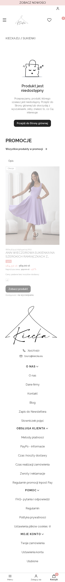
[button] (4, 20)
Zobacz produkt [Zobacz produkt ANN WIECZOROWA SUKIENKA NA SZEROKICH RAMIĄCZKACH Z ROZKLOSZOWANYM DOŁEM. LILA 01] (18, 289)
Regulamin (32, 508)
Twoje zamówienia (33, 543)
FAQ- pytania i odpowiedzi (32, 499)
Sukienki (29, 38)
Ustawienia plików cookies (31, 526)
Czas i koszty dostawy (32, 455)
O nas (32, 375)
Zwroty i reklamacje (32, 473)
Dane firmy (33, 384)
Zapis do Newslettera (32, 411)
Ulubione (32, 561)
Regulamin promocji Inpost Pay (32, 482)
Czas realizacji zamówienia (32, 464)
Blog (32, 402)
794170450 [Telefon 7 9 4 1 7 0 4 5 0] (34, 350)
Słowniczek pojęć (32, 420)
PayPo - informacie (32, 446)
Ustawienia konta (33, 552)
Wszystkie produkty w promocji (26, 149)
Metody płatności (32, 437)
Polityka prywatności (32, 517)
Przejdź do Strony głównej (32, 123)
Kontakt (32, 393)
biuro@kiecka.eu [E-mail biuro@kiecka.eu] (33, 356)
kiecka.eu (13, 38)
